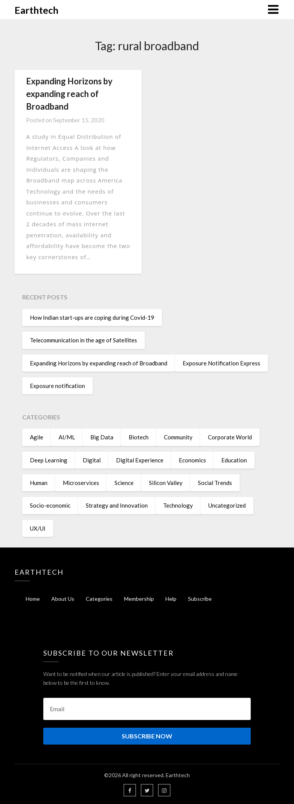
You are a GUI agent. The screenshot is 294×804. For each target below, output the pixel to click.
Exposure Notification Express (221, 363)
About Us (62, 598)
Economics (192, 460)
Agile (36, 437)
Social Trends (215, 482)
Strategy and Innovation (117, 505)
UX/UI (38, 528)
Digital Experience (139, 460)
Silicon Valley (166, 482)
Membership (139, 598)
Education (234, 460)
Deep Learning (48, 460)
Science (124, 482)
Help (170, 598)
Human (38, 482)
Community (178, 437)
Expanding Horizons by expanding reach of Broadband (69, 94)
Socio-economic (50, 505)
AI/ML (67, 437)
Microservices (81, 482)
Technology (178, 505)
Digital (92, 460)
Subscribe (200, 598)
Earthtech (37, 10)
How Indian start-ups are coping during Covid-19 (92, 317)
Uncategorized (227, 505)
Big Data (101, 437)
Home (33, 598)
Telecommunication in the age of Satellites (83, 340)
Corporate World (230, 437)
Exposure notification (57, 385)
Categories (99, 598)
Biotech (139, 437)
